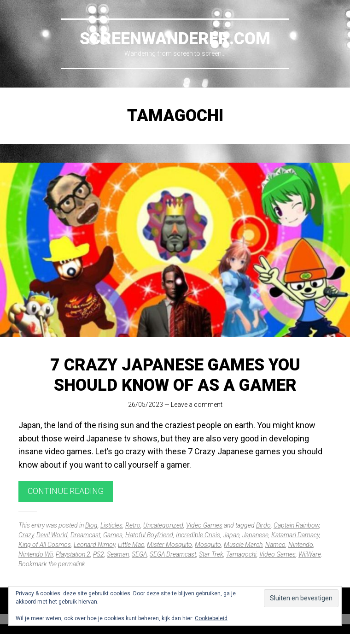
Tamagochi (241, 554)
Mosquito (208, 544)
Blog (91, 525)
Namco (275, 544)
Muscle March (243, 544)
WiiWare (309, 554)
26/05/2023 (145, 404)
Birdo (263, 525)
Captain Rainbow (296, 525)
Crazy (26, 535)
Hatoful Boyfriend (149, 535)
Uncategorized (163, 525)
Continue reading (66, 491)
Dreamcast (85, 535)
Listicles (111, 525)
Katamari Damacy (295, 535)
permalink (71, 564)
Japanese (255, 535)
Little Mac (131, 544)
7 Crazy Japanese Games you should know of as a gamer (175, 374)
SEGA (139, 554)
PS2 (98, 554)
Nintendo (300, 544)
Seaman (118, 554)
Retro (132, 525)
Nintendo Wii (35, 554)
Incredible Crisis (198, 535)
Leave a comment (196, 404)
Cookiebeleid (211, 618)
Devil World (52, 535)
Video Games (204, 525)
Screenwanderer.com (175, 38)
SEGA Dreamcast (173, 554)
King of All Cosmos (44, 544)
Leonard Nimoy (94, 544)
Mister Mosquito (169, 544)
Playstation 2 (73, 554)
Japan (231, 535)
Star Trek (211, 554)
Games (112, 535)
